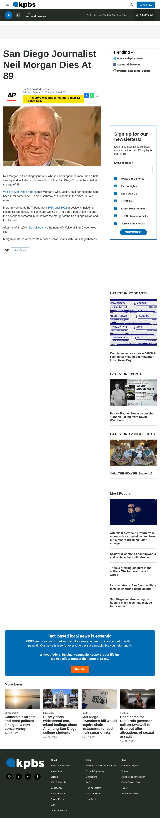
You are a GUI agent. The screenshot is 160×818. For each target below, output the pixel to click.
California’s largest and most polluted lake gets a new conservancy (20, 723)
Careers (54, 777)
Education (48, 713)
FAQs (88, 782)
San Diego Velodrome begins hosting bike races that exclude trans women (131, 603)
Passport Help (93, 793)
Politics (124, 713)
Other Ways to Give (130, 782)
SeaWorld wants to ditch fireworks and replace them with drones (133, 555)
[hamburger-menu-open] (8, 5)
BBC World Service (36, 17)
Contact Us (91, 777)
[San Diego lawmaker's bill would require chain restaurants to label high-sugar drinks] (99, 699)
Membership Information (133, 777)
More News (15, 684)
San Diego (20, 250)
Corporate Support (130, 765)
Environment (11, 713)
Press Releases (58, 793)
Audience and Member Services (101, 765)
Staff (52, 805)
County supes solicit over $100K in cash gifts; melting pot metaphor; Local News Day (133, 357)
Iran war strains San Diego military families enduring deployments (133, 587)
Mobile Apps (56, 788)
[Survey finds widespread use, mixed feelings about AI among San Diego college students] (60, 699)
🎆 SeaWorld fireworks (126, 64)
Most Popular (122, 493)
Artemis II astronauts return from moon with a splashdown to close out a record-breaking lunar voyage (132, 538)
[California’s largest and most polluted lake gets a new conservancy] (22, 699)
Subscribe (133, 232)
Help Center (92, 799)
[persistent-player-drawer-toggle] (144, 15)
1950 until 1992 (57, 207)
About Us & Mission (60, 765)
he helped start (38, 227)
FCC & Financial (58, 782)
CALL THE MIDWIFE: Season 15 (131, 473)
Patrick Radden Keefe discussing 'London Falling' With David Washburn (132, 417)
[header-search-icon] (132, 4)
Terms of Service (58, 810)
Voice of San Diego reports (20, 191)
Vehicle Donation (129, 793)
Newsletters (56, 771)
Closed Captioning (95, 771)
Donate (80, 669)
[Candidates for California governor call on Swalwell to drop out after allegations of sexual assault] (137, 699)
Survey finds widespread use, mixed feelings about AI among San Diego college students (60, 724)
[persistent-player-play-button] (8, 15)
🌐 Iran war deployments (128, 58)
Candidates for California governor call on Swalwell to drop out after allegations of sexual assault (137, 726)
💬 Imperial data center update (131, 70)
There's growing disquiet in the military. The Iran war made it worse (130, 571)
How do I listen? (94, 788)
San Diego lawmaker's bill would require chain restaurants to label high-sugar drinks (99, 724)
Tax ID (124, 788)
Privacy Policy (57, 799)
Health (85, 713)
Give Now (146, 5)
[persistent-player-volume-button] (18, 15)
